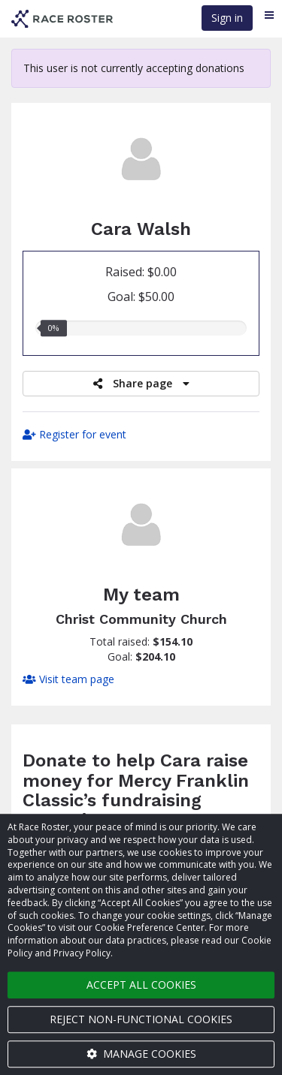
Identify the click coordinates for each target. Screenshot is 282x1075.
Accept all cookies (141, 984)
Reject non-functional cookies (141, 1019)
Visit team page (68, 679)
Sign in (227, 18)
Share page (141, 383)
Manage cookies (141, 1053)
